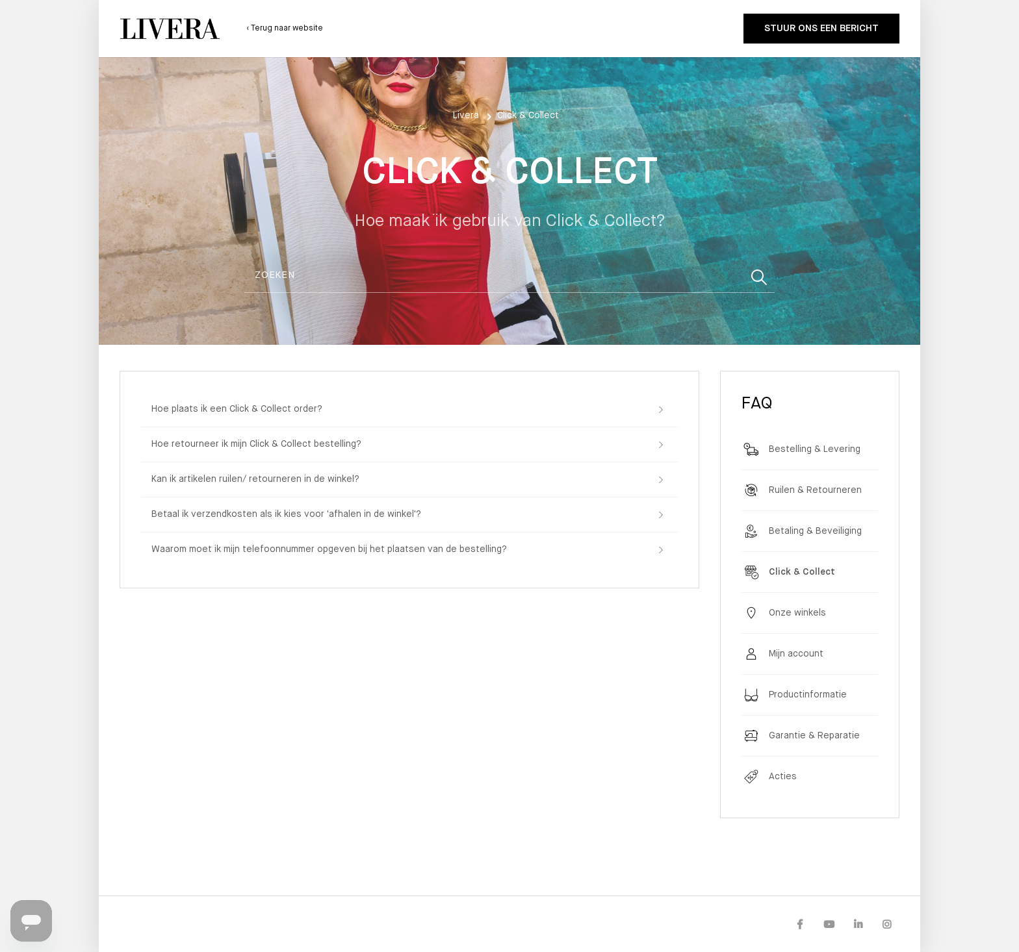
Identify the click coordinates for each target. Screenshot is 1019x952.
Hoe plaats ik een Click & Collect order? (236, 409)
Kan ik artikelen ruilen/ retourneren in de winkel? (255, 479)
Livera (466, 115)
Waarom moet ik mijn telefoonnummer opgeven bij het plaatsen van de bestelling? (329, 549)
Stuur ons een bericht (821, 28)
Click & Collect (528, 115)
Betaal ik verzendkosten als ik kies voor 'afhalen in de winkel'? (286, 514)
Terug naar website (286, 28)
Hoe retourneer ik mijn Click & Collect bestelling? (256, 444)
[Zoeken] (509, 276)
